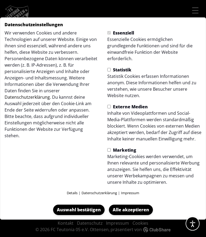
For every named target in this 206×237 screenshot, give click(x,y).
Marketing (121, 150)
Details (72, 192)
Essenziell (120, 33)
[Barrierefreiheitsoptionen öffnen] (193, 224)
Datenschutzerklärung (27, 97)
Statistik (119, 70)
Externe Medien (127, 107)
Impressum (130, 192)
